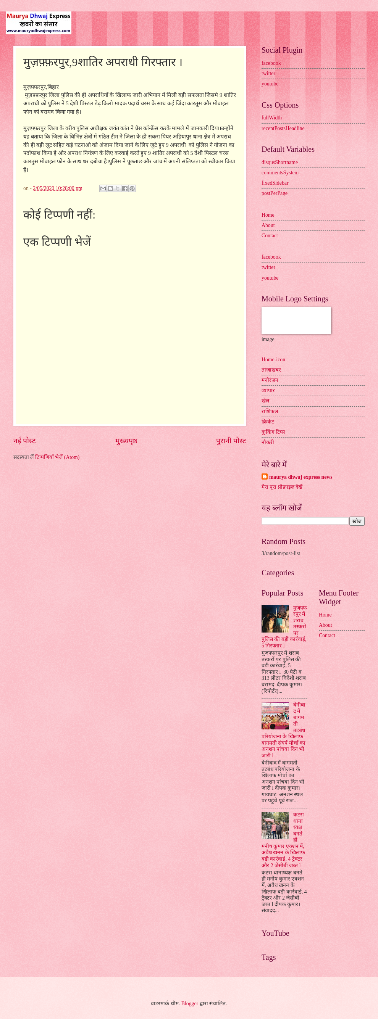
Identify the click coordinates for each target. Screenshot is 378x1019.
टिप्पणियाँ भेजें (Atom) (57, 457)
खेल (265, 401)
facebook (271, 63)
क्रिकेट (268, 422)
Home (268, 215)
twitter (268, 73)
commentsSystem (280, 172)
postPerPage (275, 193)
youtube (270, 84)
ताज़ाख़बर (271, 370)
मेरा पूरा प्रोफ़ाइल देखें (282, 487)
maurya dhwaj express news (301, 477)
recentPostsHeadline (283, 128)
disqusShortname (280, 162)
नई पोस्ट (24, 441)
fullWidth (272, 118)
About (268, 225)
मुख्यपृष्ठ (126, 441)
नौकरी (268, 442)
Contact (270, 235)
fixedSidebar (275, 183)
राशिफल (270, 411)
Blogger (189, 1003)
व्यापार (268, 390)
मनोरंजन (270, 380)
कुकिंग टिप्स (273, 432)
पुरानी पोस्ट (231, 441)
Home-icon (273, 359)
